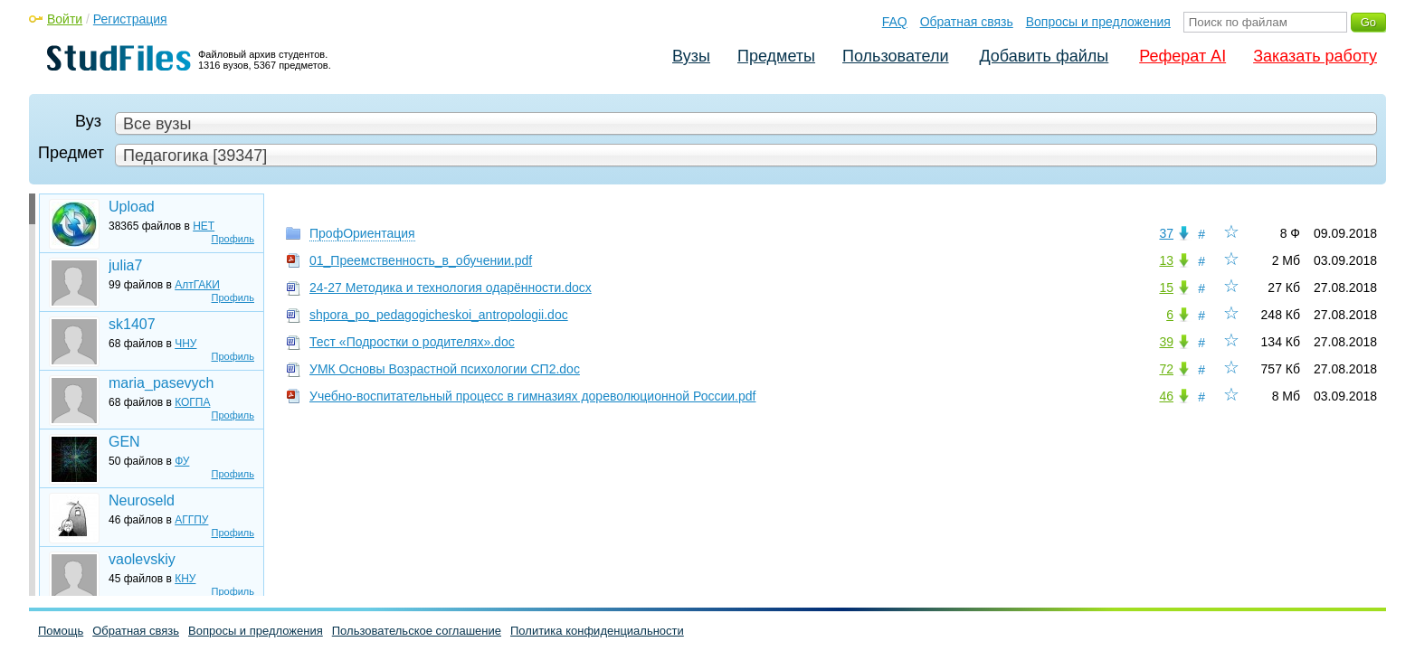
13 (1166, 260)
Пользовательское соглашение (416, 630)
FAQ (894, 21)
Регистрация (130, 19)
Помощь (60, 630)
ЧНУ (185, 343)
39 (1166, 342)
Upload (132, 206)
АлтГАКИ (197, 284)
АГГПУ (191, 520)
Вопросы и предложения (1098, 21)
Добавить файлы (1043, 56)
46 (1166, 396)
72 (1166, 369)
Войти (64, 19)
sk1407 (132, 324)
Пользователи (895, 56)
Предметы (776, 56)
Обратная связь (966, 21)
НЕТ (203, 226)
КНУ (185, 578)
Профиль (233, 238)
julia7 (125, 265)
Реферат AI (1182, 56)
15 (1166, 287)
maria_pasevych (161, 383)
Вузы (691, 56)
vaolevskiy (142, 559)
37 (1166, 233)
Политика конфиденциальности (597, 630)
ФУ (182, 461)
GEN (124, 441)
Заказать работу (1315, 56)
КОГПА (192, 402)
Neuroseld (142, 500)
